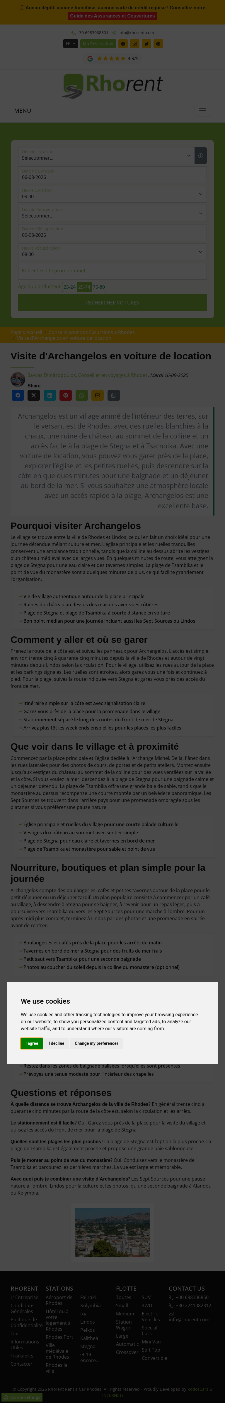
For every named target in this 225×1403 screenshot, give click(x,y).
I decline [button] (56, 1043)
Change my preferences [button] (96, 1043)
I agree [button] (31, 1043)
